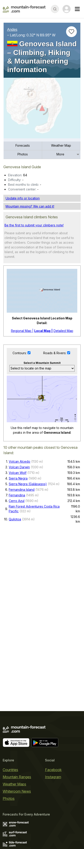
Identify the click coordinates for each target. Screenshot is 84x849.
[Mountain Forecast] (24, 9)
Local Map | (43, 404)
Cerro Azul (16, 634)
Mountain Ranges (17, 777)
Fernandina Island (21, 622)
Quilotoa (15, 652)
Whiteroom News (17, 791)
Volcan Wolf (17, 606)
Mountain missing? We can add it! (30, 280)
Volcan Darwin (19, 600)
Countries (10, 769)
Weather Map (61, 219)
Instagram (53, 777)
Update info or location (23, 272)
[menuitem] (23, 219)
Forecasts (22, 219)
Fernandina (17, 628)
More (60, 228)
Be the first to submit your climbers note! (34, 299)
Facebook (53, 769)
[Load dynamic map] (42, 109)
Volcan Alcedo (19, 594)
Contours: (20, 427)
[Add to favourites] (71, 31)
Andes (12, 29)
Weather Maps (14, 784)
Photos (22, 228)
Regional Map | (22, 404)
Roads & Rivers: (55, 427)
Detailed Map (63, 404)
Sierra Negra (18, 611)
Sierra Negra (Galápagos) (28, 617)
